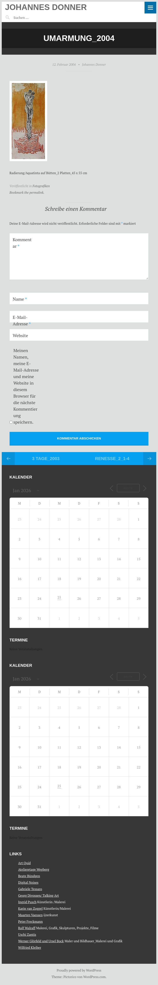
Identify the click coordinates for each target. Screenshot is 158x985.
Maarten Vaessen (30, 915)
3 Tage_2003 (46, 458)
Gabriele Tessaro (30, 889)
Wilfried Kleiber (29, 947)
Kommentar (22, 243)
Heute (128, 488)
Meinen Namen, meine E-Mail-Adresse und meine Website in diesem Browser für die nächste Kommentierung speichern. (26, 386)
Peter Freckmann (30, 921)
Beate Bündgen (29, 876)
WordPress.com (94, 977)
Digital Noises (28, 882)
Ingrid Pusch (27, 902)
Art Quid (24, 863)
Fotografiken (41, 186)
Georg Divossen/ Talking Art (38, 895)
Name (20, 299)
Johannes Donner (46, 7)
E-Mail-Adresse (22, 320)
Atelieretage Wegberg (33, 869)
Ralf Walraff (26, 928)
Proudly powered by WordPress (79, 970)
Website (20, 335)
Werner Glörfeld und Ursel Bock (41, 941)
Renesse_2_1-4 (112, 458)
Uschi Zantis (27, 934)
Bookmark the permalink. (27, 192)
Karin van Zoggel (30, 908)
